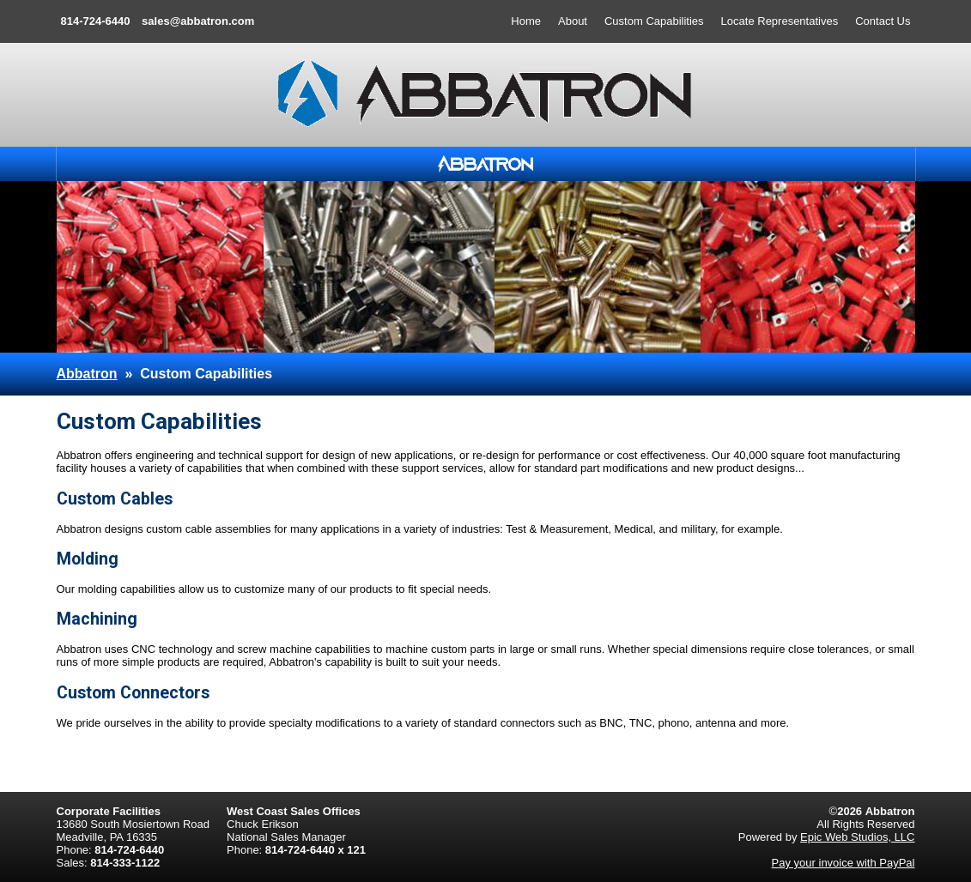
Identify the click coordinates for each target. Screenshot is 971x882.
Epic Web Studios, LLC (857, 837)
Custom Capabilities (654, 21)
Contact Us (882, 21)
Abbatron (87, 373)
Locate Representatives (780, 21)
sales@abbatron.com (198, 21)
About (572, 21)
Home (526, 21)
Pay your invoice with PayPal (843, 862)
